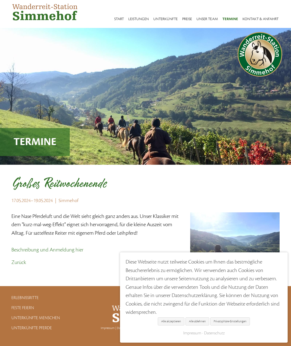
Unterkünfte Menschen (35, 318)
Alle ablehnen (197, 321)
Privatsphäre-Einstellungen (230, 321)
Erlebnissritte (25, 297)
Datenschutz (214, 333)
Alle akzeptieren (171, 321)
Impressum (108, 328)
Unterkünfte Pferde (31, 328)
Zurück (18, 262)
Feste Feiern (22, 307)
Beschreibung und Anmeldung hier (47, 250)
